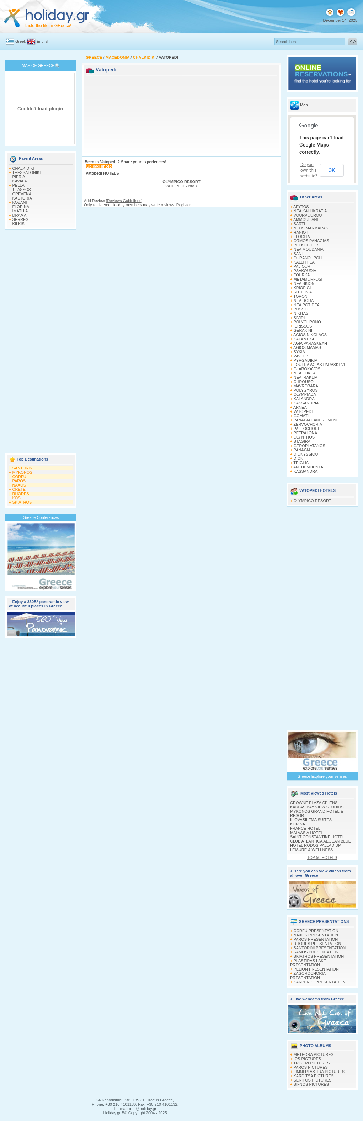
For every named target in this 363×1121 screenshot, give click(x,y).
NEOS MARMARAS (311, 228)
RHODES (20, 494)
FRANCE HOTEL (305, 828)
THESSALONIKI (26, 172)
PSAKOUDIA (305, 271)
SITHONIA (303, 292)
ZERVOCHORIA (308, 424)
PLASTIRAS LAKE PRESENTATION (308, 962)
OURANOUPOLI (308, 258)
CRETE (19, 489)
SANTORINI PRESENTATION (320, 948)
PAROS (19, 481)
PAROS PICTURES (311, 1067)
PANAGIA (302, 450)
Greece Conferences (41, 517)
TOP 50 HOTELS (322, 857)
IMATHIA (20, 211)
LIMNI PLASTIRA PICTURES (319, 1071)
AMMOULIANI (305, 219)
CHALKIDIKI (23, 168)
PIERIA (18, 177)
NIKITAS (301, 313)
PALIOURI (303, 266)
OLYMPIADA (305, 394)
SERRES (20, 219)
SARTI (299, 224)
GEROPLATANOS (309, 445)
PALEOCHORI (306, 428)
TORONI (301, 296)
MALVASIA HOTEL (306, 832)
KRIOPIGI (302, 288)
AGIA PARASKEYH (310, 343)
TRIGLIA (301, 463)
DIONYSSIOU (306, 454)
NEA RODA (304, 300)
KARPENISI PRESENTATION (320, 982)
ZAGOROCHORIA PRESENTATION (307, 975)
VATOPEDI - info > (181, 184)
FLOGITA (302, 236)
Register (183, 205)
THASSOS (21, 189)
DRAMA (19, 215)
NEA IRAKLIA (305, 377)
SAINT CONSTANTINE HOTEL (317, 837)
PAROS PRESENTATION (316, 939)
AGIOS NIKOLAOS (310, 335)
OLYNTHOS (304, 437)
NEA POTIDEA (307, 305)
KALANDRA (304, 399)
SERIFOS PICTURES (313, 1080)
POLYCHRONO (307, 322)
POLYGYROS (306, 390)
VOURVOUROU (308, 215)
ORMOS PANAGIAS (311, 241)
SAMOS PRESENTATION (316, 952)
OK (332, 170)
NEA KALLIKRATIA (310, 211)
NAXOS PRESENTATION (316, 935)
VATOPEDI (303, 411)
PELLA (18, 185)
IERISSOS (303, 326)
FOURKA (302, 275)
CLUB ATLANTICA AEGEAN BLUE (320, 841)
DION (299, 458)
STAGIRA (302, 441)
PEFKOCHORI (307, 245)
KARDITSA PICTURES (314, 1076)
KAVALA (19, 181)
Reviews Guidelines (124, 200)
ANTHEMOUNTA (308, 467)
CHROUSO (304, 381)
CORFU (19, 476)
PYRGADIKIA (305, 360)
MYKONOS (22, 472)
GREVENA (22, 194)
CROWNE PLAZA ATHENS (314, 803)
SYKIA (299, 352)
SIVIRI (299, 317)
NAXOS (19, 485)
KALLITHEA (304, 262)
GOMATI (301, 416)
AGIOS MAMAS (307, 347)
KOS (16, 498)
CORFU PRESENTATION (316, 931)
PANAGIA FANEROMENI (315, 420)
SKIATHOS (22, 502)
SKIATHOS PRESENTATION (319, 956)
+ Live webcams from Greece (317, 999)
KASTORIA (22, 198)
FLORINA (21, 206)
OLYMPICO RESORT (312, 501)
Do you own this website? (308, 170)
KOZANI (19, 202)
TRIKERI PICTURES (311, 1063)
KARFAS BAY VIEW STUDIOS (317, 807)
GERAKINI (303, 330)
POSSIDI (302, 309)
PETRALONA (305, 433)
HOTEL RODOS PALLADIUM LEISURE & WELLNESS (315, 847)
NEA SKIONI (305, 283)
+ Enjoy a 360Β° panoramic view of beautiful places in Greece (39, 604)
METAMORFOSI (308, 279)
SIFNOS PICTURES (311, 1084)
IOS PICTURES (307, 1059)
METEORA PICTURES (313, 1054)
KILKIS (18, 224)
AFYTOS (301, 206)
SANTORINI (23, 468)
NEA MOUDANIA (309, 249)
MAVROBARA (306, 386)
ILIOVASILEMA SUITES (311, 820)
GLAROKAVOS (307, 369)
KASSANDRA (306, 471)
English (43, 41)
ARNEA (300, 407)
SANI (298, 253)
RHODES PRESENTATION (317, 943)
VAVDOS (301, 356)
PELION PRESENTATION (316, 969)
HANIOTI (302, 232)
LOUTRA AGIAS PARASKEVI (319, 364)
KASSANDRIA (306, 403)
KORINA (297, 824)
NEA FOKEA (305, 373)
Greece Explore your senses (322, 776)
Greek (20, 41)
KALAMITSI (304, 339)
